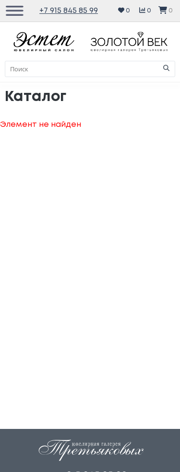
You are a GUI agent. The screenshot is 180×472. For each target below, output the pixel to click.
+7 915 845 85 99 (68, 10)
